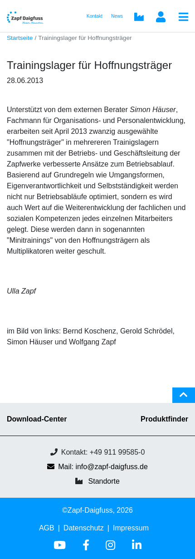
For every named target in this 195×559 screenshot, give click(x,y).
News (117, 16)
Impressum (131, 528)
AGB (46, 528)
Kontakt (94, 16)
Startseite (20, 37)
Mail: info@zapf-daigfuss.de (97, 467)
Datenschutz (83, 528)
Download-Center (37, 419)
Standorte (104, 481)
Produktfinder (164, 419)
